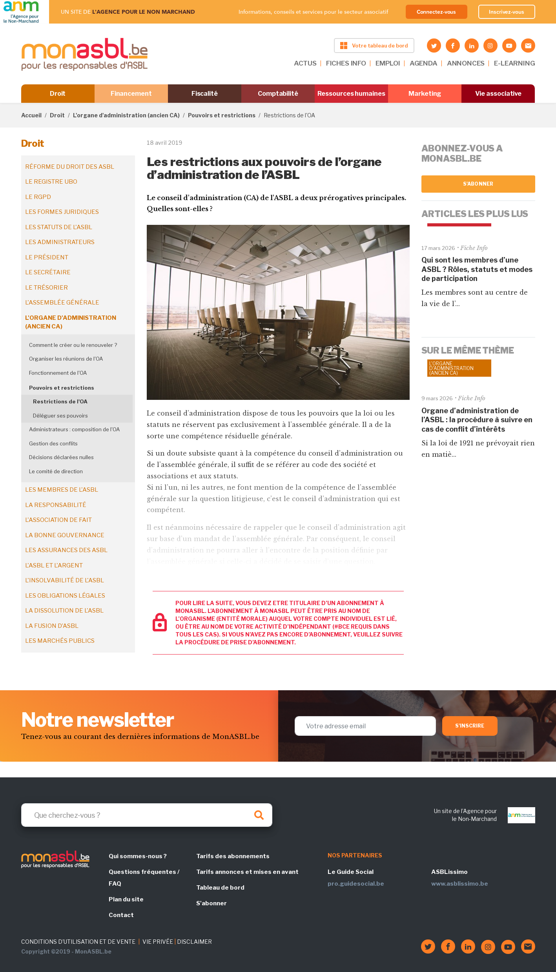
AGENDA (424, 63)
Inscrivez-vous (506, 12)
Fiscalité (204, 93)
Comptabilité (278, 93)
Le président (46, 257)
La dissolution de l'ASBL (64, 610)
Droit (58, 93)
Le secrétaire (48, 272)
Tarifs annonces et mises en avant (247, 871)
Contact (121, 915)
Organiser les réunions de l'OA (66, 359)
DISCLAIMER (194, 941)
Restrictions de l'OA (60, 401)
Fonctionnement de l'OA (58, 373)
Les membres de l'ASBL (61, 489)
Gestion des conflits (53, 443)
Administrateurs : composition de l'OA (74, 429)
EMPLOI (388, 63)
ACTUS (305, 63)
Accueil (31, 115)
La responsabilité (55, 505)
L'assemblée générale (62, 302)
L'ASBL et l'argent (54, 565)
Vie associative (498, 93)
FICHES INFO (346, 63)
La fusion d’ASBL (51, 625)
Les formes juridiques (62, 211)
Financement (131, 93)
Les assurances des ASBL (66, 550)
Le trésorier (46, 287)
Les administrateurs (60, 242)
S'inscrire (470, 726)
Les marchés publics (60, 640)
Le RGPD (38, 197)
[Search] (146, 815)
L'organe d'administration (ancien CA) (126, 115)
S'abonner (478, 184)
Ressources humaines (351, 93)
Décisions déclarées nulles (61, 457)
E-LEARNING (514, 63)
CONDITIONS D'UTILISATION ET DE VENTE (78, 941)
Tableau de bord (220, 887)
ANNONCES (466, 63)
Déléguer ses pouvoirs (60, 415)
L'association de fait (58, 519)
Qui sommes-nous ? (138, 856)
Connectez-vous (436, 12)
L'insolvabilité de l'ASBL (64, 580)
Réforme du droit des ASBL (69, 166)
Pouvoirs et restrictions (221, 115)
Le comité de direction (56, 471)
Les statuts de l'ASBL (58, 227)
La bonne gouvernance (64, 535)
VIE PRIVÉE (157, 941)
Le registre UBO (51, 181)
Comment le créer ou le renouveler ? (73, 345)
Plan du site (126, 899)
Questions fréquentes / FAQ (144, 877)
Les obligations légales (65, 595)
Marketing (424, 93)
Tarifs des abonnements (233, 856)
